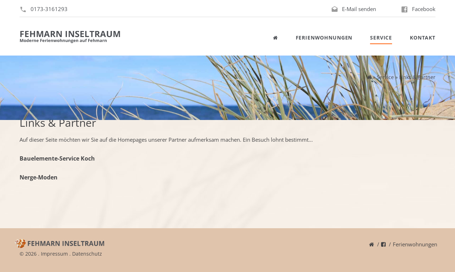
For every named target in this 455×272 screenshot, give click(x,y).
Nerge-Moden (39, 177)
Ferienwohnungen (324, 37)
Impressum (54, 253)
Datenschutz (87, 253)
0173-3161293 (49, 8)
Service (381, 37)
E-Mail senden (359, 8)
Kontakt (422, 37)
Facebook (423, 8)
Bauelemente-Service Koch (57, 158)
